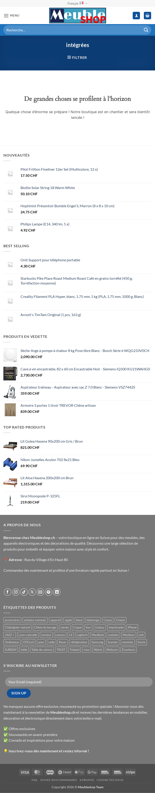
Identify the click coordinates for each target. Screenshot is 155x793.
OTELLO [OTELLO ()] (28, 642)
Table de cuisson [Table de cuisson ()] (41, 649)
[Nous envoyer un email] (40, 592)
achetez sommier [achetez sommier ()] (35, 620)
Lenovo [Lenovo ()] (60, 635)
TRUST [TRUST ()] (61, 649)
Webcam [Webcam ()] (112, 649)
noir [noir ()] (141, 635)
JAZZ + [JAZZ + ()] (9, 635)
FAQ (35, 780)
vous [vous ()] (87, 649)
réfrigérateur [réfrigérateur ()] (79, 642)
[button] (11, 15)
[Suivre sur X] (32, 592)
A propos (87, 780)
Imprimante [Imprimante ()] (116, 627)
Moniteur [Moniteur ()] (129, 635)
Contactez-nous (110, 780)
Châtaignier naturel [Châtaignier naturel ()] (17, 627)
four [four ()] (88, 627)
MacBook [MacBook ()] (98, 635)
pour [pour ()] (41, 642)
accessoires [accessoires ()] (12, 620)
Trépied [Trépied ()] (74, 649)
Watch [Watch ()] (98, 649)
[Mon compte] (136, 15)
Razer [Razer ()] (62, 642)
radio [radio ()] (51, 642)
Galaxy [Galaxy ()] (99, 627)
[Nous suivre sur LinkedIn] (57, 592)
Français (77, 3)
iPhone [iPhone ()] (132, 627)
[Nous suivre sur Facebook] (7, 592)
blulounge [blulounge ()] (93, 620)
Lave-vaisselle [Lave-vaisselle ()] (27, 635)
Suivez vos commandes (58, 780)
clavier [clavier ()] (65, 627)
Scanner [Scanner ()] (112, 642)
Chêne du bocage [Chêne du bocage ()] (45, 627)
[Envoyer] (146, 29)
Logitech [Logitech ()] (82, 635)
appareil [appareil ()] (55, 620)
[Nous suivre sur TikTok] (24, 592)
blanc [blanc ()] (79, 620)
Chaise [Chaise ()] (120, 620)
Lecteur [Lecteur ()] (46, 635)
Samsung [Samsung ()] (97, 642)
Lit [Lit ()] (70, 635)
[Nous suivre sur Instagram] (16, 592)
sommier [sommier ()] (127, 642)
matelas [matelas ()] (113, 635)
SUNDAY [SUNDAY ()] (11, 649)
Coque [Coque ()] (77, 627)
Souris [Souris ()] (141, 642)
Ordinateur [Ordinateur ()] (12, 642)
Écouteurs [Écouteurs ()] (128, 649)
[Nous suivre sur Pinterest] (48, 592)
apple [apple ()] (68, 620)
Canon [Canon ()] (108, 620)
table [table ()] (24, 649)
